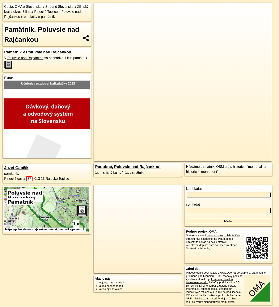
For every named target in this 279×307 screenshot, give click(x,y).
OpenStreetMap (173, 151)
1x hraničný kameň (109, 172)
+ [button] (101, 10)
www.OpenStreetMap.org (235, 272)
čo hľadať (193, 204)
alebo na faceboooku (111, 285)
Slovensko (34, 6)
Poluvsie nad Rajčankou (25, 58)
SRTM (190, 298)
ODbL (217, 276)
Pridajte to (224, 298)
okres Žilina (22, 11)
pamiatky (30, 17)
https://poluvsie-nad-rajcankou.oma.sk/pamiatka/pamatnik (239, 151)
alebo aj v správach (110, 289)
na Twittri (219, 238)
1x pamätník (134, 172)
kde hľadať (194, 189)
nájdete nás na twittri (111, 282)
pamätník (48, 17)
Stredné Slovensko (59, 6)
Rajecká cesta (18, 178)
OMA (18, 6)
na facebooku (215, 235)
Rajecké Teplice (46, 11)
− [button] (101, 16)
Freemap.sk (195, 151)
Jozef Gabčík (16, 167)
